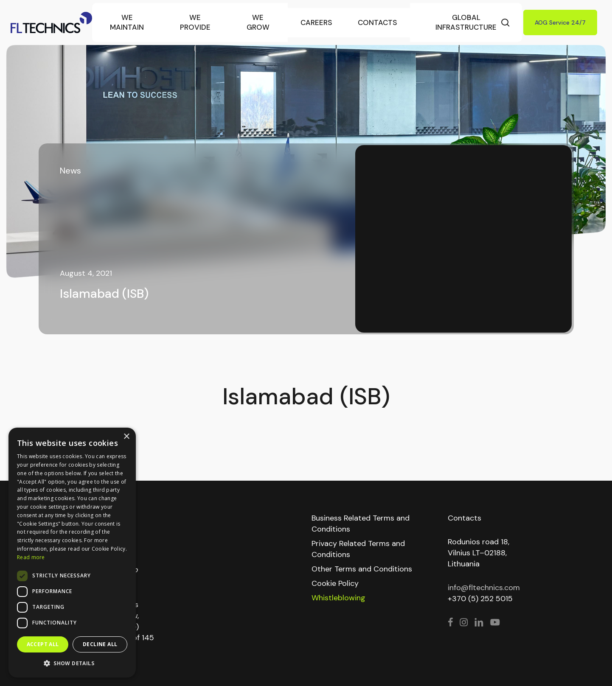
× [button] (126, 437)
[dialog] (72, 553)
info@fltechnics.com (484, 587)
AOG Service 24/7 (560, 22)
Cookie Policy (335, 583)
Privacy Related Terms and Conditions (358, 549)
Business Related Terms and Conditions (361, 523)
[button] (72, 663)
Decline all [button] (100, 644)
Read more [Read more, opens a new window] (31, 557)
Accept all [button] (43, 644)
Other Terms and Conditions (362, 569)
